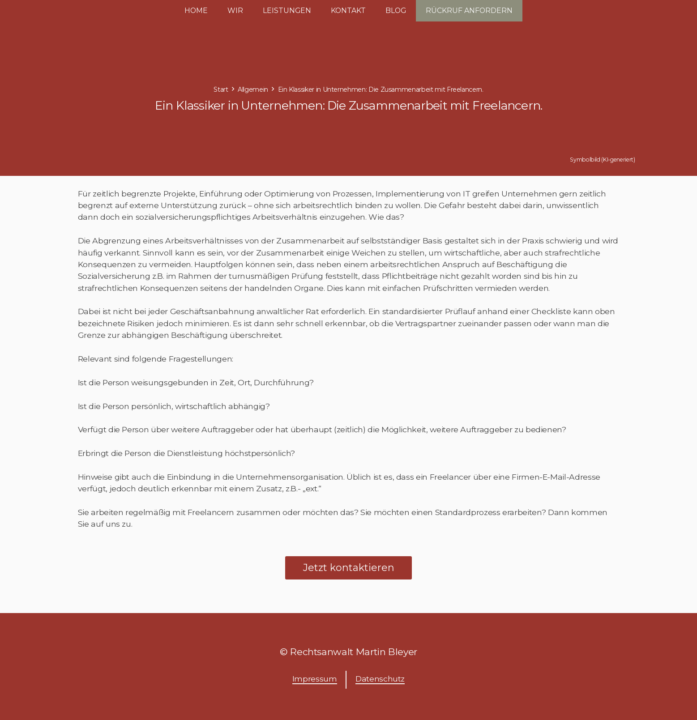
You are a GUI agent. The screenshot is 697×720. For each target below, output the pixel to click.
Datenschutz (380, 678)
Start (221, 89)
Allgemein (253, 89)
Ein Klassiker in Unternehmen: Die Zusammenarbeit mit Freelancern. (380, 89)
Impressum (314, 678)
